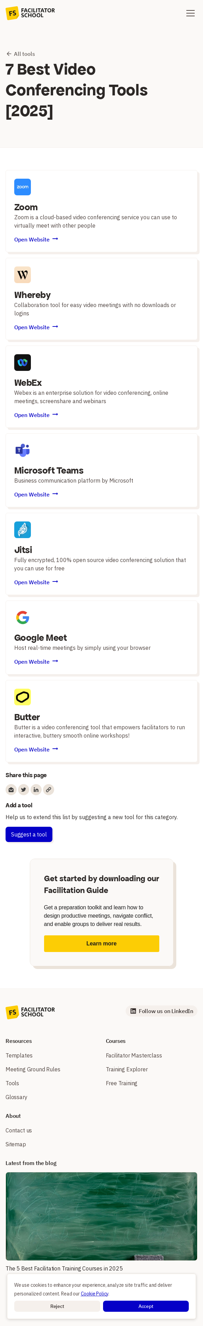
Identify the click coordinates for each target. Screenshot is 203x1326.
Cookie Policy (95, 1294)
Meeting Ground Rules (33, 1069)
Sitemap (16, 1144)
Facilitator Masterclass (134, 1055)
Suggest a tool (29, 834)
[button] (57, 1306)
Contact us (19, 1130)
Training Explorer (127, 1069)
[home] (30, 13)
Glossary (16, 1097)
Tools (12, 1083)
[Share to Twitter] (23, 789)
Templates (19, 1055)
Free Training (122, 1083)
